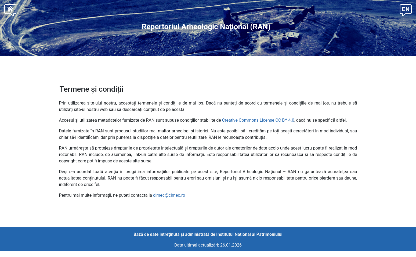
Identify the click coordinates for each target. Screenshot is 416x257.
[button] (406, 10)
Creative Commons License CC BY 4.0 (258, 120)
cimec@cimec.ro (169, 195)
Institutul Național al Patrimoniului (249, 234)
